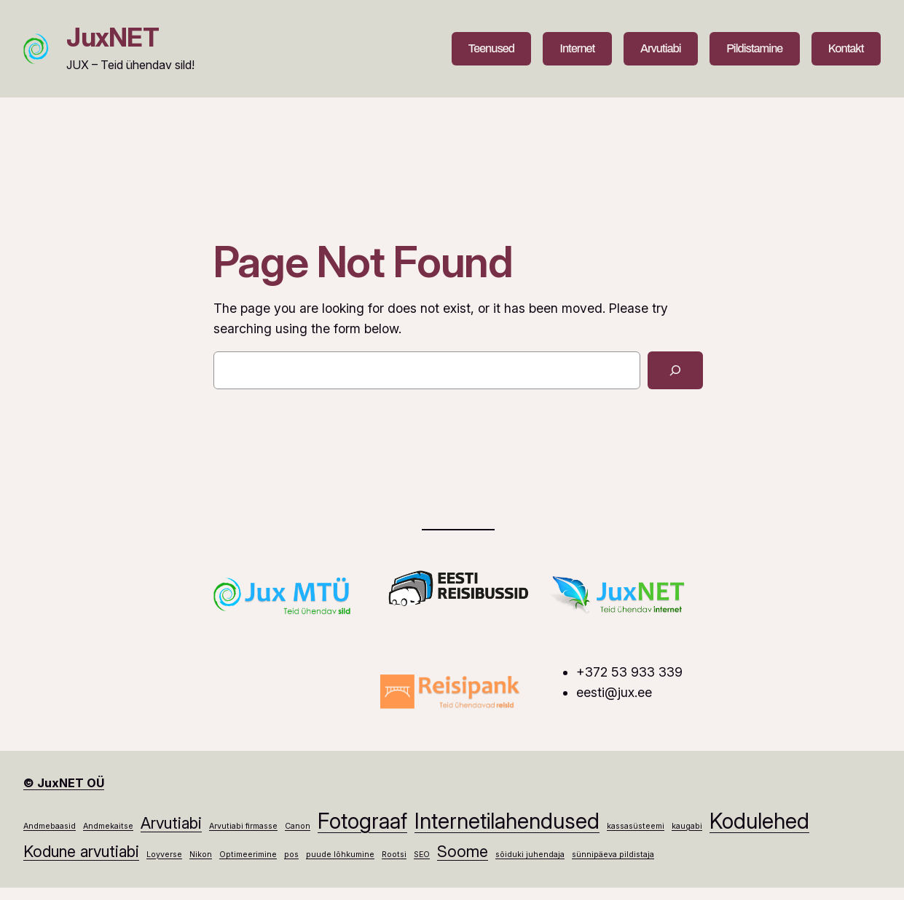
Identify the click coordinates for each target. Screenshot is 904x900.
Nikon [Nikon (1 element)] (200, 854)
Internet (577, 48)
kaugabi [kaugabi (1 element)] (687, 826)
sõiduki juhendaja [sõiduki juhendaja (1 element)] (530, 854)
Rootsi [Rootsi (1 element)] (394, 854)
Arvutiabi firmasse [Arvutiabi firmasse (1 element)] (243, 826)
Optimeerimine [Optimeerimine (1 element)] (248, 854)
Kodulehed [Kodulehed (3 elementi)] (759, 821)
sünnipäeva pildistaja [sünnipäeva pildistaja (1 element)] (613, 854)
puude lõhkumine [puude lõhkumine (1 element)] (340, 854)
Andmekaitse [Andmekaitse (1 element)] (108, 826)
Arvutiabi (660, 48)
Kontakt (846, 48)
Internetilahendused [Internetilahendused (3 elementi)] (507, 821)
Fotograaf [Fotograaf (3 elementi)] (362, 821)
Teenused (491, 48)
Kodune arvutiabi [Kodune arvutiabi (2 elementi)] (81, 851)
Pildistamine (754, 48)
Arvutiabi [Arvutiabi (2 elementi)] (171, 822)
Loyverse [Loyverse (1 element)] (164, 854)
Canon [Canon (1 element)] (297, 826)
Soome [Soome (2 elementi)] (462, 851)
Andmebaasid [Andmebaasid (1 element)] (49, 826)
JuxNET (112, 37)
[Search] (675, 370)
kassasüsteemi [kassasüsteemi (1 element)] (635, 826)
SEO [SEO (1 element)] (422, 854)
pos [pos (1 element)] (291, 854)
